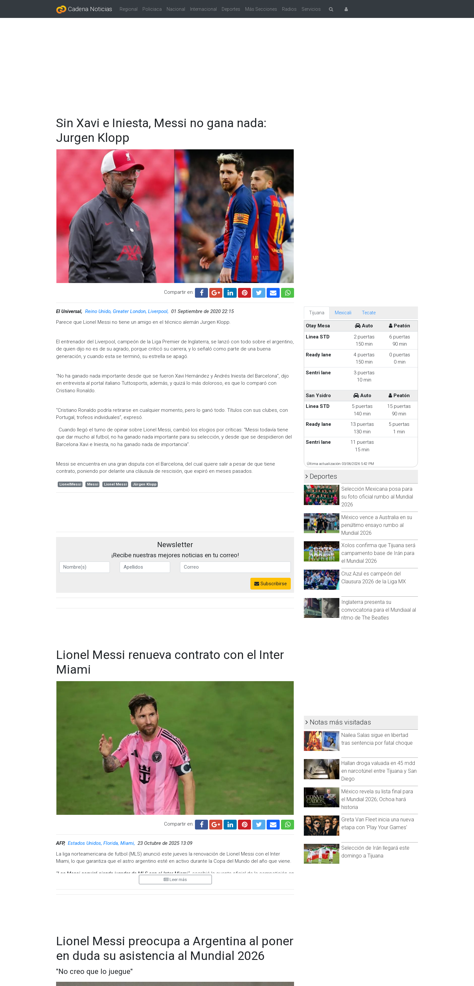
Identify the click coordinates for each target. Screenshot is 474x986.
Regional (129, 9)
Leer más (175, 879)
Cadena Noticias (84, 9)
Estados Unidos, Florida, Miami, (102, 843)
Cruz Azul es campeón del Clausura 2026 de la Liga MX (373, 578)
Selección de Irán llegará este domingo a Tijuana (375, 852)
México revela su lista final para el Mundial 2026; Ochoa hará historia (377, 799)
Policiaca (152, 9)
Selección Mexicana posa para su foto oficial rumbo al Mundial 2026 (377, 497)
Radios (289, 9)
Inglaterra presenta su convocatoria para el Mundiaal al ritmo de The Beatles (378, 610)
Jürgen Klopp (144, 484)
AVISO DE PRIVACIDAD (288, 950)
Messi (92, 484)
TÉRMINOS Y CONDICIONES (189, 950)
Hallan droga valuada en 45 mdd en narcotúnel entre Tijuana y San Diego (379, 771)
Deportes (231, 9)
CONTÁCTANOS (377, 950)
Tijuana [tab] (316, 312)
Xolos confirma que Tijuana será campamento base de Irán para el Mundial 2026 (378, 553)
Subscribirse (270, 584)
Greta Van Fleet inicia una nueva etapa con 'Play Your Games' (377, 823)
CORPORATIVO (96, 950)
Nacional (176, 9)
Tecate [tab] (369, 312)
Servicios (311, 9)
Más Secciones (261, 9)
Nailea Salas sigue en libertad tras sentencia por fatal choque (377, 739)
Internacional (203, 9)
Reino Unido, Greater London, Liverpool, (127, 311)
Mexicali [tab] (343, 312)
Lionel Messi (115, 484)
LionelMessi (70, 484)
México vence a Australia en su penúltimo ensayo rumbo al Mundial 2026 (376, 525)
